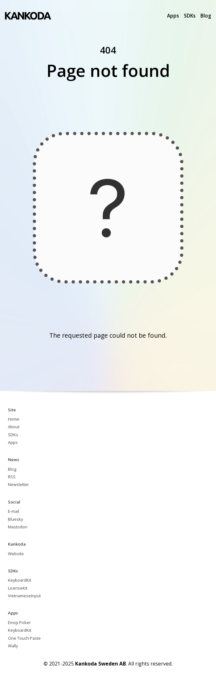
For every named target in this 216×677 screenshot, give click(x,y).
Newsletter (18, 484)
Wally (13, 646)
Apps (173, 15)
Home (13, 419)
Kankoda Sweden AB (100, 663)
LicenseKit (17, 588)
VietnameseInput (24, 596)
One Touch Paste (24, 638)
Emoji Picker (19, 622)
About (13, 427)
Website (16, 553)
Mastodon (17, 527)
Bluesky (15, 519)
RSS (12, 477)
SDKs (190, 15)
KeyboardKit (19, 580)
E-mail (13, 511)
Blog (205, 15)
